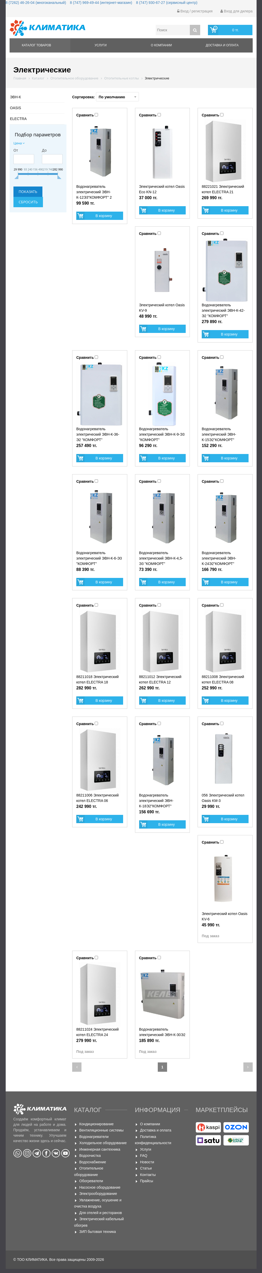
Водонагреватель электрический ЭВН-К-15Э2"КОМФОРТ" (219, 434)
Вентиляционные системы (101, 1130)
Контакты (148, 1175)
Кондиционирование (96, 1124)
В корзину (103, 216)
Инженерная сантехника (99, 1149)
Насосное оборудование (100, 1187)
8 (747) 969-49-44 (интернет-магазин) (101, 3)
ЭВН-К (15, 97)
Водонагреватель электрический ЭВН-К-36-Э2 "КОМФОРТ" (97, 434)
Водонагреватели (94, 1137)
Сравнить (85, 115)
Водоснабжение (92, 1162)
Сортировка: (105, 96)
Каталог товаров (36, 45)
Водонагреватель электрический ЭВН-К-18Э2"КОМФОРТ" (156, 800)
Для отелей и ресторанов (100, 1213)
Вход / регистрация (195, 11)
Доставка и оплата (222, 45)
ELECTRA (18, 119)
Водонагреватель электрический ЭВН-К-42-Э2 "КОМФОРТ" (223, 310)
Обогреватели (91, 1181)
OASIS (15, 108)
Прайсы (146, 1181)
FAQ (143, 1155)
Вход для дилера (236, 11)
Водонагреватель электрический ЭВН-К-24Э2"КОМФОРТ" (219, 558)
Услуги (101, 45)
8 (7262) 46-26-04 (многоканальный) (36, 3)
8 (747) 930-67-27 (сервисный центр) (166, 3)
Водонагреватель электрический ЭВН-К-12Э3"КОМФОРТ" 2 (94, 191)
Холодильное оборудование (103, 1143)
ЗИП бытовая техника (97, 1232)
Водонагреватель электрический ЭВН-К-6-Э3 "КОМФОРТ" (99, 558)
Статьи (146, 1168)
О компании (161, 45)
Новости (147, 1162)
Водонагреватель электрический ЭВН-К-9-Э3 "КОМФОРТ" (162, 434)
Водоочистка (90, 1155)
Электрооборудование (98, 1194)
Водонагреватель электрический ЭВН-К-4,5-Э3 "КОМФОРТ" (161, 558)
